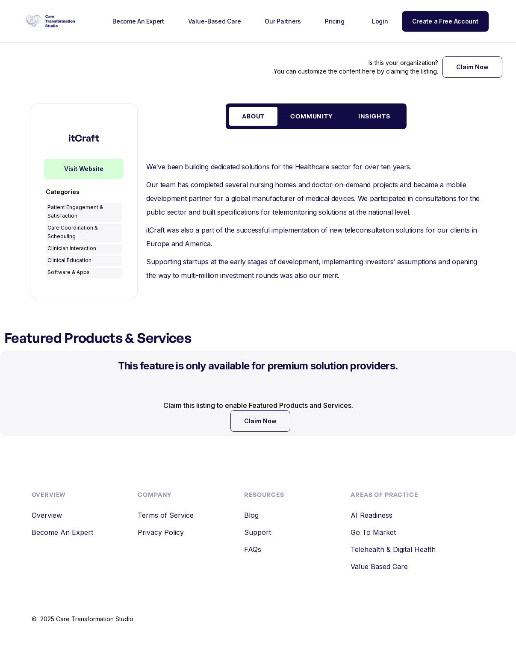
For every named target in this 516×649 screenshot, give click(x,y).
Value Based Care (379, 566)
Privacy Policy (161, 532)
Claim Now (472, 67)
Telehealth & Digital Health (393, 549)
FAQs (252, 549)
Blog (251, 515)
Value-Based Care (214, 21)
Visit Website (83, 168)
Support (257, 532)
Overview (47, 515)
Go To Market (373, 532)
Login (380, 21)
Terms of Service (166, 515)
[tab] (253, 116)
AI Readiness (371, 515)
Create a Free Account (445, 21)
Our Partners (283, 21)
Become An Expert (138, 21)
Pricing (335, 21)
